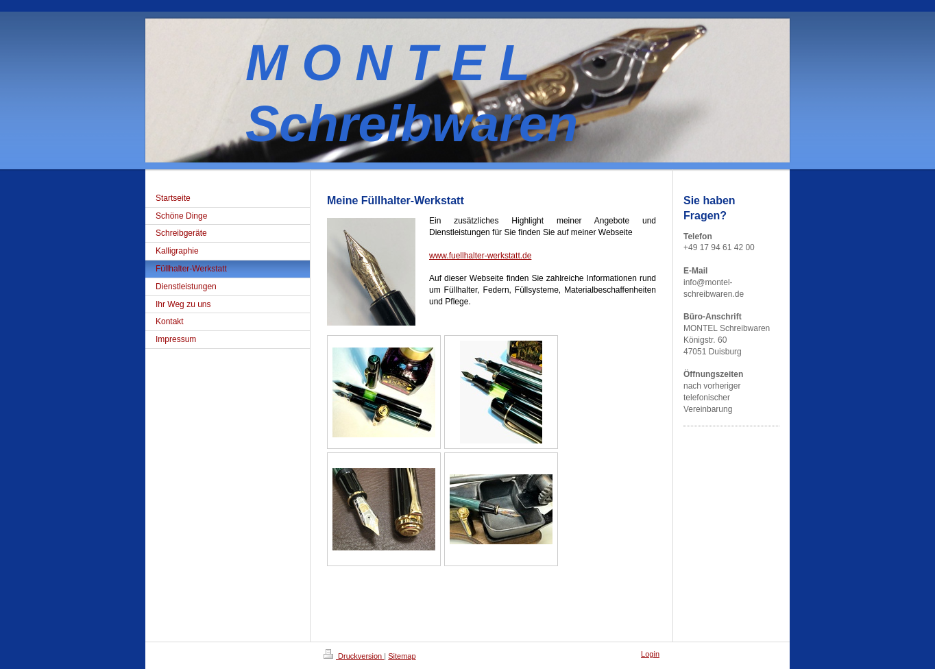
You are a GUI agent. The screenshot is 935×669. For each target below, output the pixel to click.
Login (650, 654)
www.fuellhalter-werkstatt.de (480, 255)
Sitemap (401, 656)
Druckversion (354, 656)
